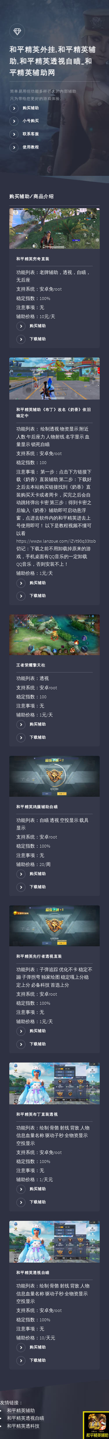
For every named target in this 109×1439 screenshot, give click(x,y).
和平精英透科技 (23, 1426)
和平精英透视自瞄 (25, 1418)
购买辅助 (31, 108)
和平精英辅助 (21, 1410)
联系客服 (31, 134)
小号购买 (31, 121)
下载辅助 (38, 339)
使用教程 (31, 147)
